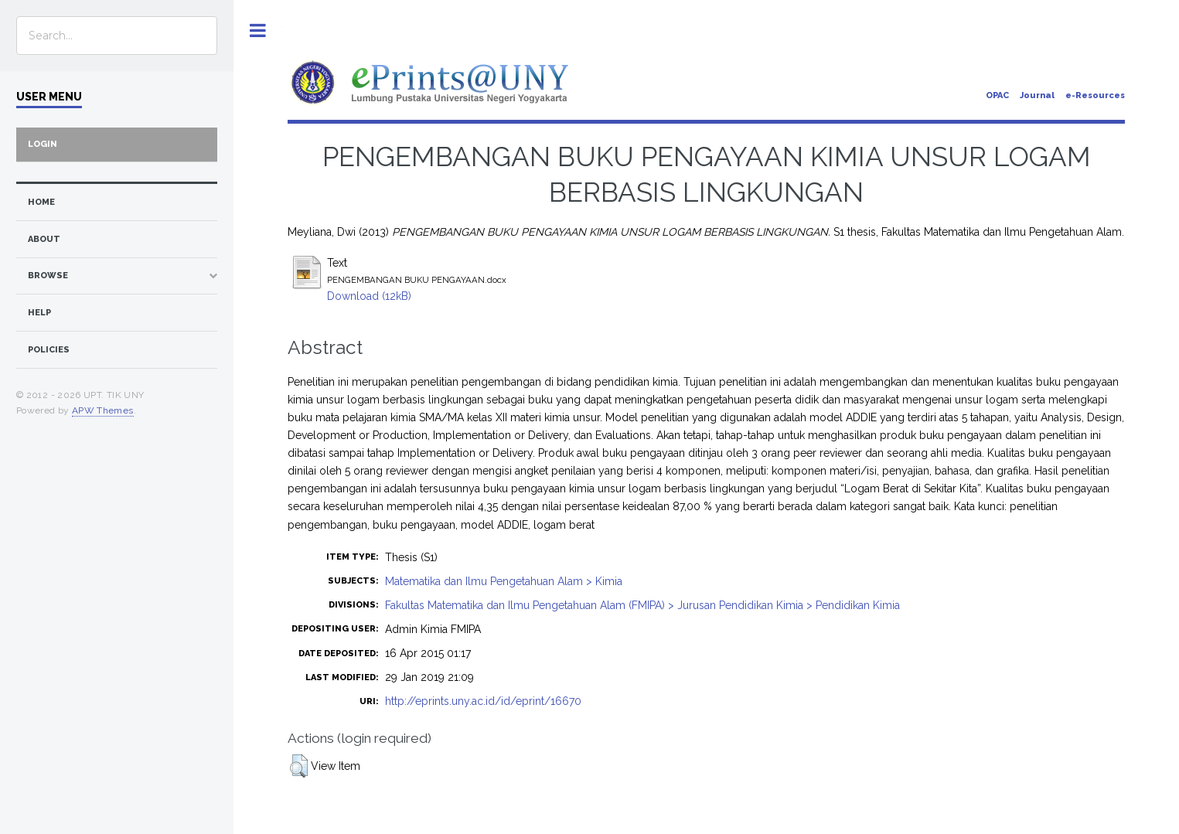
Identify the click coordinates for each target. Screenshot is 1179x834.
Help (39, 313)
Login (42, 144)
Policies (49, 350)
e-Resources (1095, 95)
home (41, 202)
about (44, 239)
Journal (1037, 95)
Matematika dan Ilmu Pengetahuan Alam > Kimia (503, 581)
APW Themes (103, 410)
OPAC (997, 95)
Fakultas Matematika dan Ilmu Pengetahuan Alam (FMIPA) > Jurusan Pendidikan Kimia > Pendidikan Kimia (642, 605)
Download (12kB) (369, 296)
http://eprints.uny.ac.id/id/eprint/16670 (483, 701)
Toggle (257, 30)
